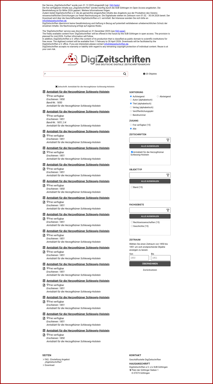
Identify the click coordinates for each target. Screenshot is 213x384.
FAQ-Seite (114, 5)
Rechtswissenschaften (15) (145, 222)
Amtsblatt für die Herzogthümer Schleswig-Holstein (77, 91)
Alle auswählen (150, 146)
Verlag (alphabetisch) (141, 107)
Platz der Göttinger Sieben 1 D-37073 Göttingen (145, 371)
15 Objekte (150, 74)
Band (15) (137, 187)
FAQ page (119, 31)
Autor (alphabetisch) (141, 99)
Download (49, 365)
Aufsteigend (137, 96)
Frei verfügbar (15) (140, 125)
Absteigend (164, 96)
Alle (133, 128)
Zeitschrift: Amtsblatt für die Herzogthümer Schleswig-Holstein (85, 87)
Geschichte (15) (140, 226)
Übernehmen (150, 264)
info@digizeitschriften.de (54, 20)
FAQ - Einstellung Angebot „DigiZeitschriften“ (57, 360)
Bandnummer (138, 115)
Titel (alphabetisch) (140, 103)
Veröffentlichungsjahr (142, 111)
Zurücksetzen (150, 270)
